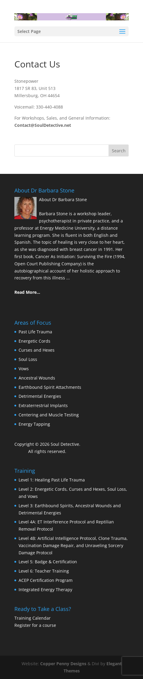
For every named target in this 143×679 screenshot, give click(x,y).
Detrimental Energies (40, 396)
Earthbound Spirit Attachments (50, 387)
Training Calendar (32, 618)
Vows (24, 368)
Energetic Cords (34, 341)
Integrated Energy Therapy (45, 589)
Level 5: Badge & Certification (48, 561)
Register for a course (35, 625)
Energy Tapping (34, 424)
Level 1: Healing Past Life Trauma (52, 480)
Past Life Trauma (35, 332)
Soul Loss (28, 359)
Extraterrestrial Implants (43, 405)
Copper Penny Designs (63, 663)
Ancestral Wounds (37, 378)
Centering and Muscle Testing (49, 415)
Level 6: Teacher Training (44, 571)
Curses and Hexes (37, 350)
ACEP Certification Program (46, 580)
